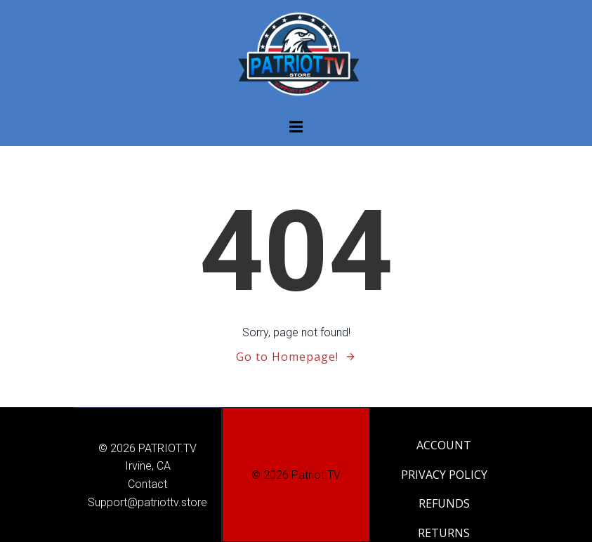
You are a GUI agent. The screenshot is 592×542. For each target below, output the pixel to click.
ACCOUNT (443, 445)
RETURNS (444, 533)
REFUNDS (444, 503)
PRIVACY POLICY (444, 474)
